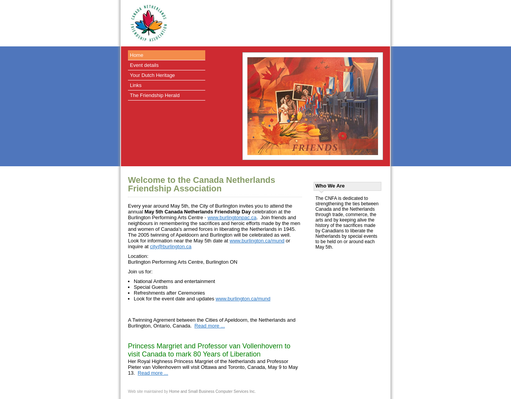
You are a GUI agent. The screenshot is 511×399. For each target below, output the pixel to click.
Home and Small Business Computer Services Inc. (212, 391)
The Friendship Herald (155, 95)
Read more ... (209, 326)
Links (135, 85)
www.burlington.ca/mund (257, 241)
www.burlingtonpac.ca (232, 217)
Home (136, 55)
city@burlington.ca (170, 246)
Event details (144, 65)
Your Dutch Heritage (152, 75)
